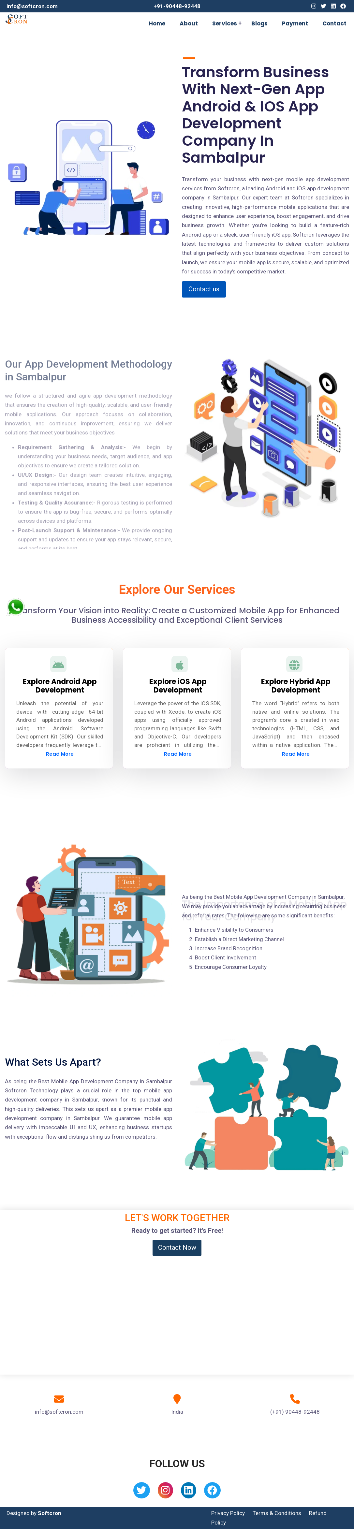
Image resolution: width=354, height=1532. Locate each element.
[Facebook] (343, 6)
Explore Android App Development (60, 686)
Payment (295, 23)
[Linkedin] (333, 6)
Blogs (259, 23)
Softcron (49, 1513)
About (189, 23)
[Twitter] (323, 6)
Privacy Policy (228, 1513)
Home (157, 23)
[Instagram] (314, 6)
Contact (334, 23)
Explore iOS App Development (178, 686)
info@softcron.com (32, 6)
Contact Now (177, 1247)
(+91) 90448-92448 (295, 1411)
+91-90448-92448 (177, 6)
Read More (60, 754)
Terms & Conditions (277, 1513)
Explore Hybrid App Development (296, 686)
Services (224, 23)
